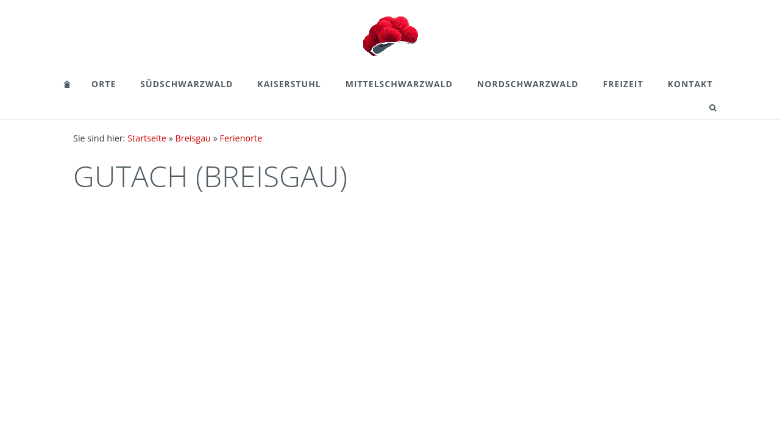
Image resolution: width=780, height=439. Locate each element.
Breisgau (193, 138)
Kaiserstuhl (289, 84)
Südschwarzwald (186, 84)
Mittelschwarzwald (399, 84)
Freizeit (623, 84)
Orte (103, 84)
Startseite (146, 138)
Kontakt (690, 84)
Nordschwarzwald (527, 84)
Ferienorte (241, 138)
